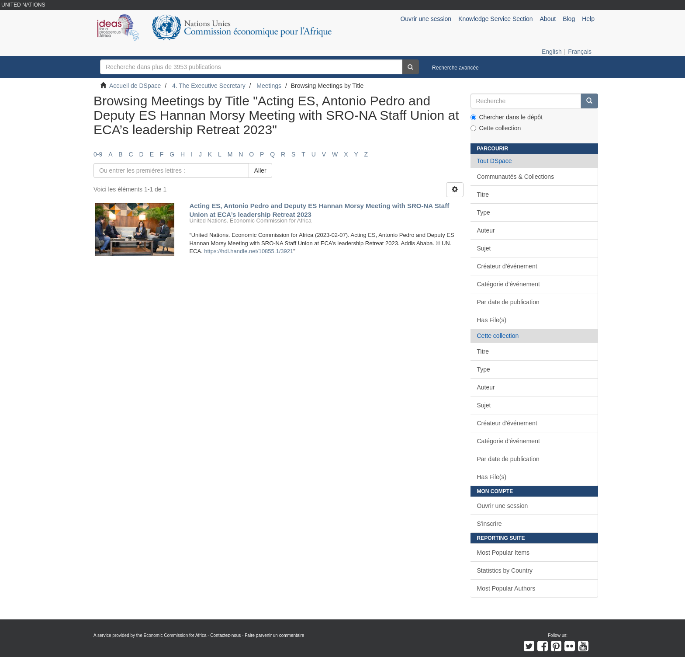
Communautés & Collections (515, 176)
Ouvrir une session (502, 505)
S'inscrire (489, 523)
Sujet (484, 248)
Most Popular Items (503, 552)
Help (588, 18)
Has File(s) (492, 319)
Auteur (486, 230)
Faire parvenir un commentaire (274, 635)
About (548, 18)
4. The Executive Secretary (209, 85)
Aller (260, 170)
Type (483, 212)
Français (580, 51)
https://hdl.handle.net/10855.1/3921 (248, 251)
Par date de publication (508, 302)
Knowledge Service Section (495, 18)
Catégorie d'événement (508, 284)
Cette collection (496, 128)
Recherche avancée (455, 68)
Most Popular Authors (506, 588)
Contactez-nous (225, 635)
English (552, 51)
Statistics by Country (505, 570)
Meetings (268, 85)
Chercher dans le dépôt (507, 117)
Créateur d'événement (507, 266)
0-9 (97, 154)
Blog (569, 18)
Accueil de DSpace (135, 85)
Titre (483, 194)
